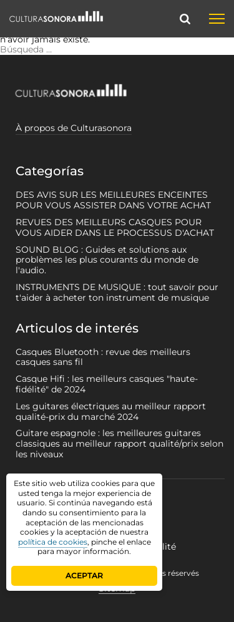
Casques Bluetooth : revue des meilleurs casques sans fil (103, 357)
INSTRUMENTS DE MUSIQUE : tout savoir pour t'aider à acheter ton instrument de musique (117, 292)
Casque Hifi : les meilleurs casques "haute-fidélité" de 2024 (107, 384)
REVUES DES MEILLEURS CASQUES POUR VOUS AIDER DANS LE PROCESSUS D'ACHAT (115, 227)
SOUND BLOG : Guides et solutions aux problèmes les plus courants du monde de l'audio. (107, 260)
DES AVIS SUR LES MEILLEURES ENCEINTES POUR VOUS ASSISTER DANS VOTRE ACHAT (113, 200)
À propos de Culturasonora (74, 128)
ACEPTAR (84, 575)
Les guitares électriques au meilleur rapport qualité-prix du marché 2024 (111, 411)
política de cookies (52, 542)
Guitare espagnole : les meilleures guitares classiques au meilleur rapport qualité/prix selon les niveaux (119, 443)
